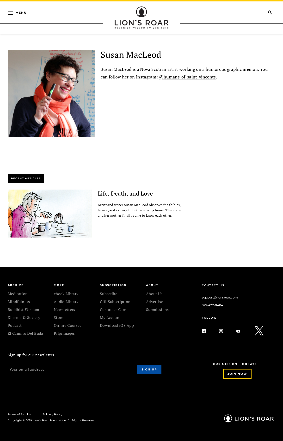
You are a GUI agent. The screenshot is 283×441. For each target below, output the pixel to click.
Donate (249, 364)
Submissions (157, 309)
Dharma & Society (24, 317)
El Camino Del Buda (25, 333)
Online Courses (67, 325)
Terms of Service (19, 414)
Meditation (18, 293)
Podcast (15, 325)
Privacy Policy (52, 414)
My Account (110, 317)
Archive (15, 285)
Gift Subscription (115, 301)
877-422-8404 (212, 305)
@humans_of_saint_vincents (187, 77)
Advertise (154, 301)
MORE (59, 285)
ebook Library (66, 293)
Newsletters (64, 309)
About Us (154, 293)
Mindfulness (19, 301)
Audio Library (66, 301)
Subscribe (108, 293)
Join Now (237, 373)
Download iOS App (117, 325)
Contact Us (213, 285)
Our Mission (225, 364)
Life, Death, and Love (125, 193)
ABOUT (152, 285)
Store (58, 317)
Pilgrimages (64, 333)
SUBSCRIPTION (113, 285)
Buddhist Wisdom (23, 309)
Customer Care (113, 309)
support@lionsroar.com (220, 297)
